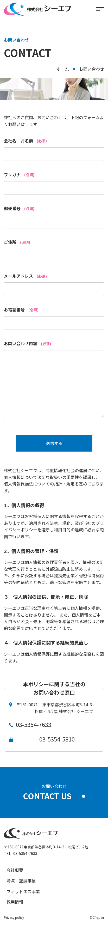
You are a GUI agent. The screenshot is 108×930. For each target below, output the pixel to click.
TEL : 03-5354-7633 (20, 853)
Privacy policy (14, 917)
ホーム (62, 69)
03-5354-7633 (33, 724)
